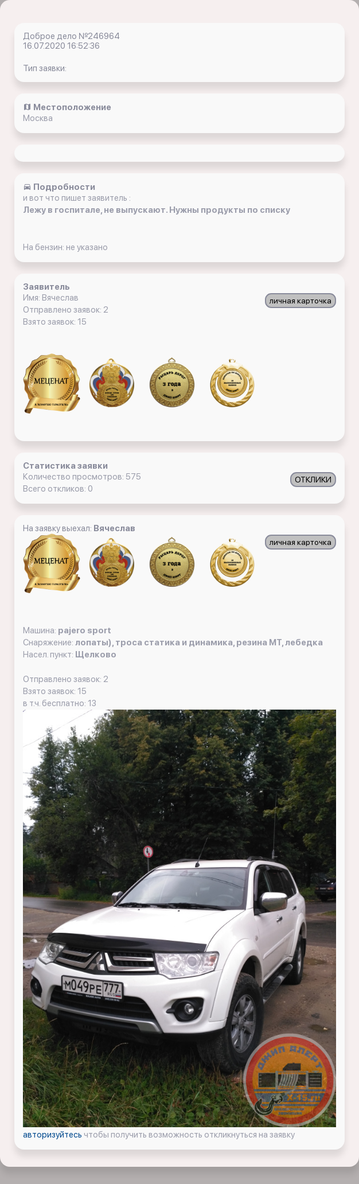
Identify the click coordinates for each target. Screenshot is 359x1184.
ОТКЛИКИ (313, 479)
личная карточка (300, 300)
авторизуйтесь (53, 1135)
